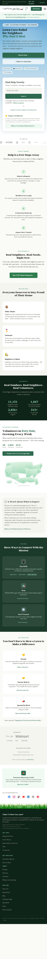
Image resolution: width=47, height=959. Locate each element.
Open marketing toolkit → (23, 713)
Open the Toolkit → (23, 784)
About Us (5, 889)
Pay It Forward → (23, 622)
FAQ (3, 847)
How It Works (6, 840)
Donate (42, 3)
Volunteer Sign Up (8, 859)
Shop (4, 906)
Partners (5, 873)
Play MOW (5, 903)
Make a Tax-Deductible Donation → (23, 126)
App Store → (14, 574)
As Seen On (23, 139)
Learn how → (31, 759)
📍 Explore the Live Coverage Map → (18, 453)
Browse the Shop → (23, 598)
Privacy (42, 918)
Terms (5, 920)
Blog (3, 896)
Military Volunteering (9, 880)
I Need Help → (23, 55)
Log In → (5, 866)
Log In (26, 9)
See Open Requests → (24, 275)
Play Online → (23, 574)
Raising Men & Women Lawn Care (23, 755)
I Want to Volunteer (23, 62)
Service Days (6, 862)
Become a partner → (23, 690)
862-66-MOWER (32, 3)
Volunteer (36, 9)
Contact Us (6, 850)
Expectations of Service (10, 843)
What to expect (18, 103)
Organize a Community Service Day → (28, 720)
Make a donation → (23, 667)
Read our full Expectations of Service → (18, 529)
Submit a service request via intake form (23, 110)
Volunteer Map (7, 899)
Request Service (7, 836)
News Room (6, 892)
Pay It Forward (7, 910)
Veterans (5, 876)
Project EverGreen (23, 752)
